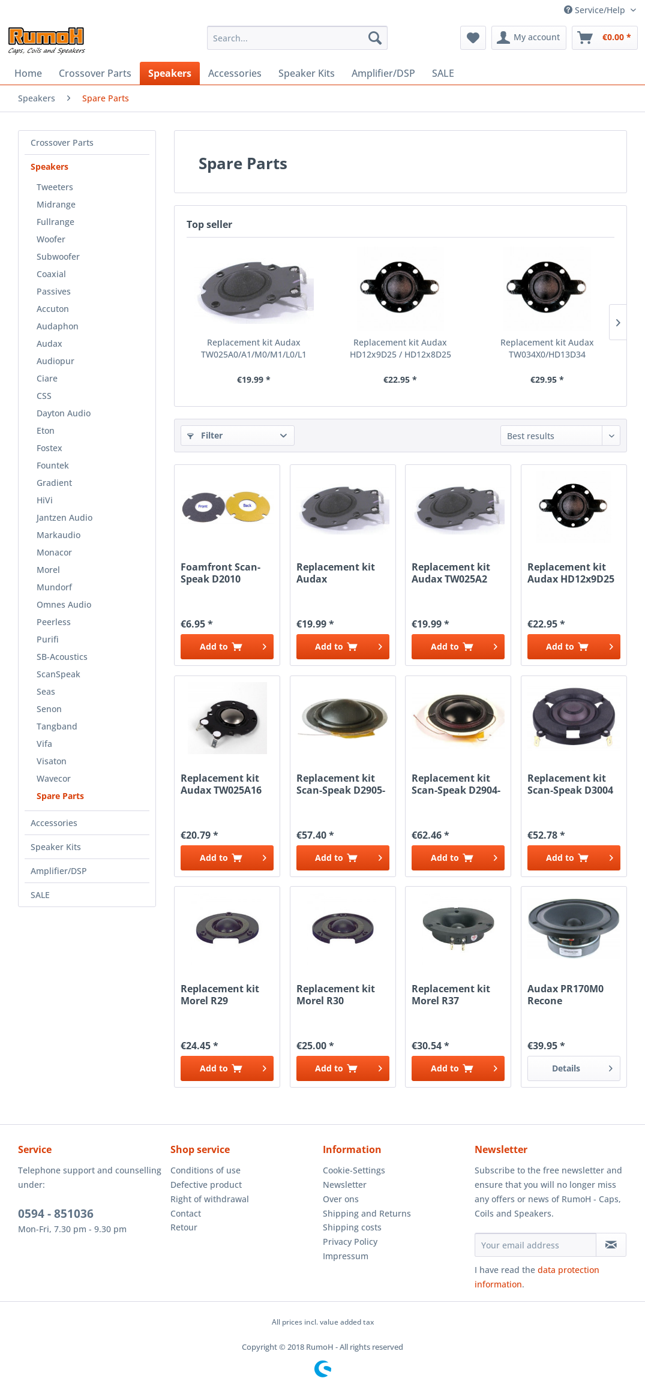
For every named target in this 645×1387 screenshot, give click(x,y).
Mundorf (54, 587)
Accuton (53, 308)
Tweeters (55, 187)
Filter (205, 435)
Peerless (54, 622)
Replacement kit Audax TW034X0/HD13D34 (547, 348)
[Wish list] (473, 38)
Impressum (345, 1256)
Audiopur (55, 361)
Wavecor (54, 778)
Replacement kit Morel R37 (451, 995)
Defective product (206, 1184)
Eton (46, 430)
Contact (185, 1213)
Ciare (47, 378)
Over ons (341, 1199)
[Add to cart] (227, 646)
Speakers (49, 166)
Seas (46, 691)
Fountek (53, 465)
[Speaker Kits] (306, 73)
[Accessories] (235, 73)
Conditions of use (205, 1170)
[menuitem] (297, 38)
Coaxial (51, 274)
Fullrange (55, 221)
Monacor (54, 552)
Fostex (49, 448)
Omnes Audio (64, 604)
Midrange (56, 204)
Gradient (54, 482)
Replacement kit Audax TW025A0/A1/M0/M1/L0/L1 (254, 348)
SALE (40, 894)
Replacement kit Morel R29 (220, 995)
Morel (48, 569)
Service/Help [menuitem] (596, 10)
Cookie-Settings (354, 1170)
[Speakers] (170, 73)
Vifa (44, 743)
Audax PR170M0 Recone (565, 995)
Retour (183, 1227)
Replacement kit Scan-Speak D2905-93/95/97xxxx (340, 784)
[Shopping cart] (605, 38)
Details (582, 1066)
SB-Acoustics (62, 656)
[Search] (375, 38)
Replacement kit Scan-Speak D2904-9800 (456, 784)
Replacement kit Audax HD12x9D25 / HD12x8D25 (400, 348)
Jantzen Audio (64, 517)
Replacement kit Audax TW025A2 (451, 573)
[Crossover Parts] (95, 73)
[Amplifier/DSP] (383, 73)
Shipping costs (352, 1227)
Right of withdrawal (209, 1199)
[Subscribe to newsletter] (611, 1245)
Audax (49, 343)
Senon (49, 708)
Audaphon (58, 326)
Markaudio (58, 535)
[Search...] (297, 38)
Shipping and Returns (367, 1213)
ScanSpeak (58, 674)
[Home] (28, 73)
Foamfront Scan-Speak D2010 (220, 573)
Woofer (51, 239)
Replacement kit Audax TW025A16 (221, 784)
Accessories (54, 822)
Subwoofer (58, 256)
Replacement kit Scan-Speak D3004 (570, 784)
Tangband (57, 726)
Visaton (52, 761)
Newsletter (345, 1184)
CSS (44, 395)
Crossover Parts (62, 142)
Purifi (48, 639)
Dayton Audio (64, 413)
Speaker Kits (56, 846)
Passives (54, 291)
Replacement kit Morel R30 (335, 995)
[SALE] (443, 73)
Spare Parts (60, 795)
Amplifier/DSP (59, 870)
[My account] (528, 38)
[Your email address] (535, 1245)
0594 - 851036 (56, 1213)
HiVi (45, 500)
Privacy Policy (350, 1241)
